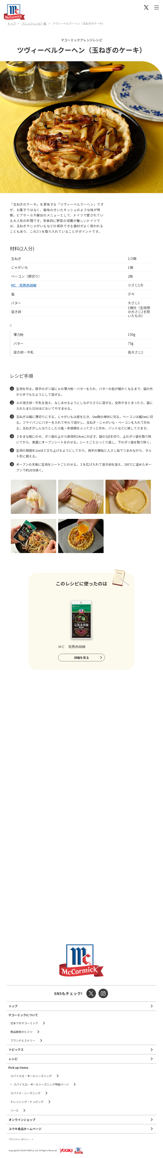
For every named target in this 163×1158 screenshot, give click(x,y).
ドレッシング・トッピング (27, 1102)
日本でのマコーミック (24, 1023)
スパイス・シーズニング (25, 1093)
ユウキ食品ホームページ (25, 1129)
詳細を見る (81, 657)
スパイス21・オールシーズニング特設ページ (41, 1084)
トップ (11, 23)
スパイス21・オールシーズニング (31, 1076)
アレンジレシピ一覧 (34, 23)
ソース (14, 1110)
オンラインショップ (22, 1120)
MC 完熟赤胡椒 (23, 285)
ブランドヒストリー (22, 1040)
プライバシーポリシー (19, 1139)
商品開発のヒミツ (21, 1032)
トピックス (16, 1049)
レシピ (13, 1059)
